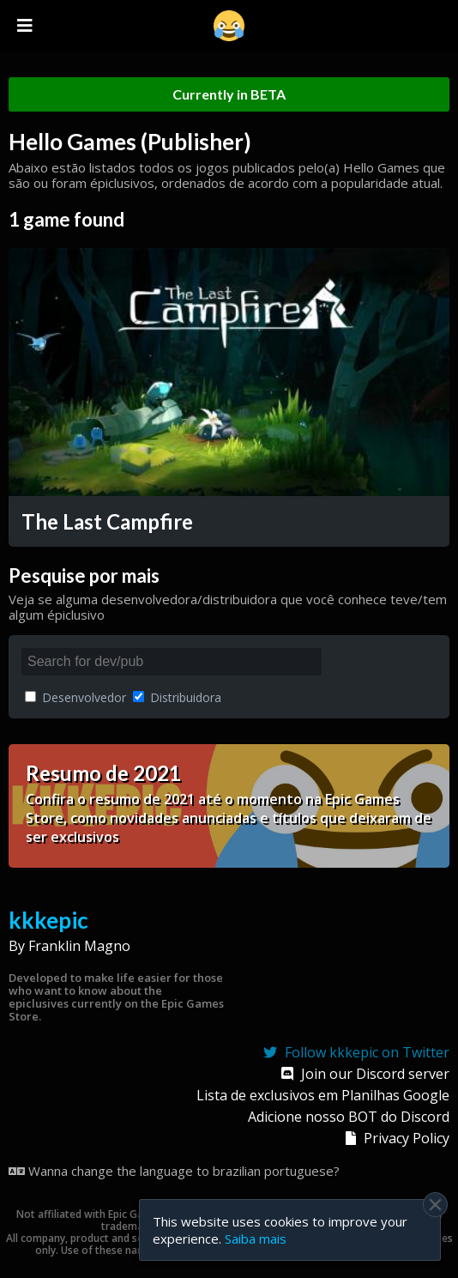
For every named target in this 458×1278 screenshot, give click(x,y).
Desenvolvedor (75, 697)
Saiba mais (255, 1238)
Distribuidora (177, 697)
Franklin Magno (79, 945)
